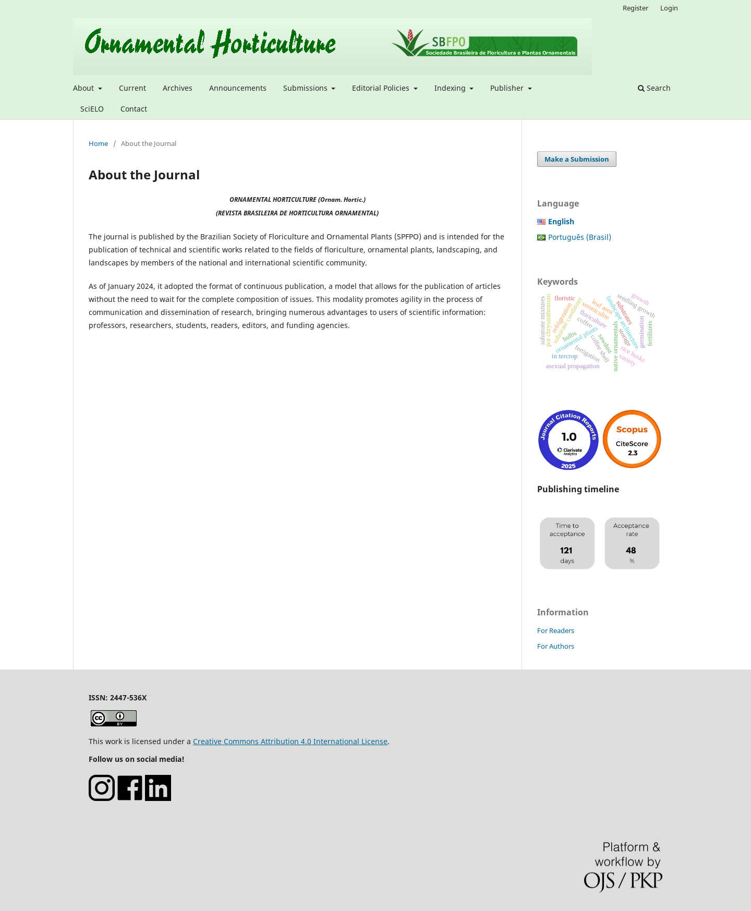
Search (654, 88)
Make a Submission (576, 159)
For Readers (555, 630)
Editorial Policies (381, 88)
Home (98, 143)
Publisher (508, 88)
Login (669, 8)
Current (132, 88)
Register (635, 8)
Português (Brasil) (579, 237)
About (84, 88)
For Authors (555, 646)
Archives (177, 88)
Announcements (238, 88)
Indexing (451, 88)
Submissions (306, 88)
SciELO (92, 109)
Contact (133, 109)
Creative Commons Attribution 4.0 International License (290, 741)
